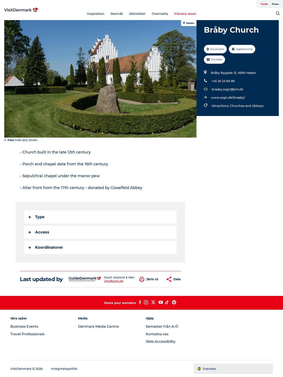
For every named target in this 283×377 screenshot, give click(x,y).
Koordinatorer (46, 247)
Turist (264, 4)
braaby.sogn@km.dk (227, 89)
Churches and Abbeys (247, 106)
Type (36, 217)
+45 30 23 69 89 (223, 81)
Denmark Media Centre (98, 327)
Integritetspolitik (64, 369)
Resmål (117, 14)
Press (275, 4)
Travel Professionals (27, 334)
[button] (149, 279)
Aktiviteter (137, 14)
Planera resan (185, 14)
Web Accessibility (161, 342)
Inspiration (95, 14)
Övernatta (160, 14)
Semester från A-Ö (162, 327)
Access (39, 232)
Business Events (24, 327)
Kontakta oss (157, 334)
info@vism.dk (113, 281)
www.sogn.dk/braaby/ (228, 97)
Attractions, (221, 106)
